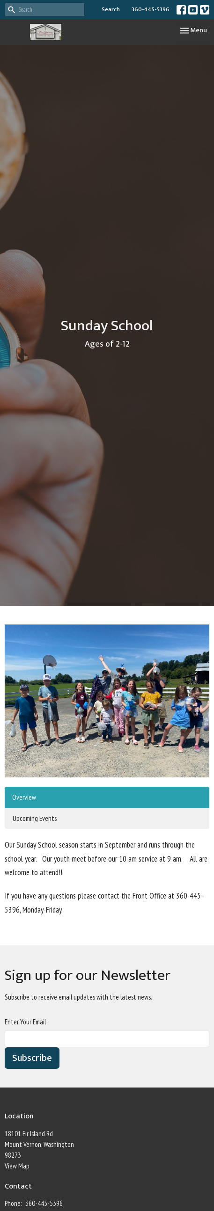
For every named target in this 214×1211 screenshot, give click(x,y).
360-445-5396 (151, 9)
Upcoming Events (35, 818)
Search (111, 9)
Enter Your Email (25, 1021)
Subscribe (32, 1058)
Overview (24, 797)
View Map (17, 1165)
